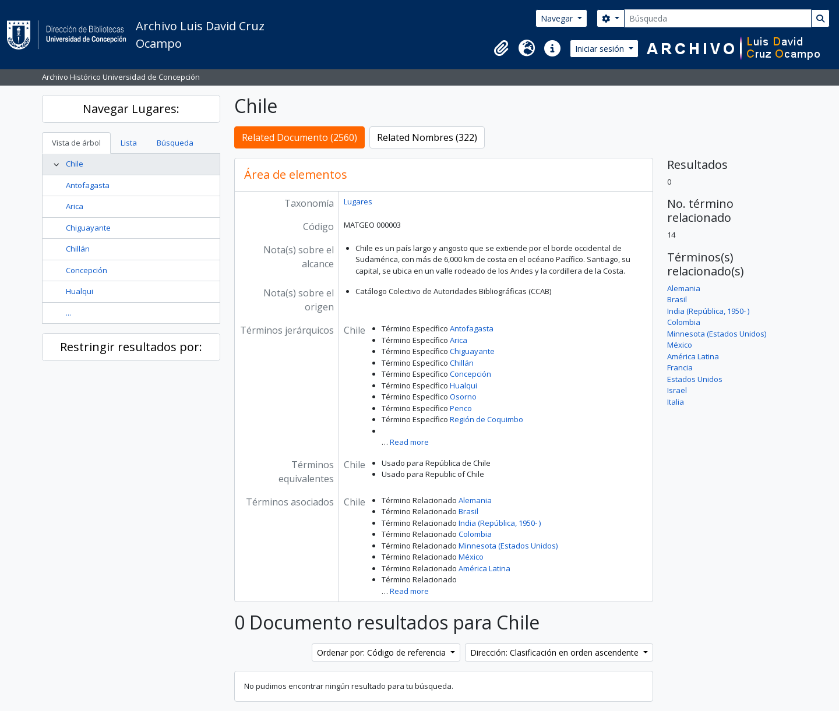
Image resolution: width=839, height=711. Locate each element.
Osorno (463, 396)
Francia (680, 367)
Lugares (358, 201)
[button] (501, 48)
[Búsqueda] (718, 18)
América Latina (484, 568)
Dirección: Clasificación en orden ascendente (555, 652)
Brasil (468, 511)
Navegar (558, 18)
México (471, 556)
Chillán (78, 248)
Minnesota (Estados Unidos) (508, 545)
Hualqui (79, 291)
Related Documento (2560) (299, 137)
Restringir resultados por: (131, 347)
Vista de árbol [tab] (76, 142)
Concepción (86, 270)
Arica (74, 206)
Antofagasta (88, 185)
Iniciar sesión (600, 48)
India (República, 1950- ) (500, 523)
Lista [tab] (129, 142)
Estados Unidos (694, 379)
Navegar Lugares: (131, 108)
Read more (409, 442)
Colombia (475, 534)
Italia (675, 402)
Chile (74, 163)
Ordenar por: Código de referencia (382, 652)
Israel (677, 390)
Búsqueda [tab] (175, 142)
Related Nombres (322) (427, 137)
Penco (461, 408)
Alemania (475, 500)
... (68, 312)
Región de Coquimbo (486, 419)
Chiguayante (88, 227)
